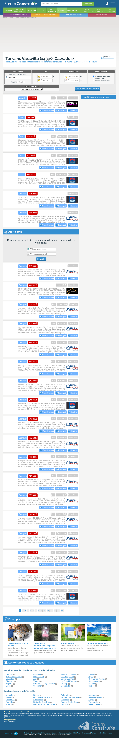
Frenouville (93, 702)
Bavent (9, 697)
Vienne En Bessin (68, 674)
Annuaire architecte (73, 15)
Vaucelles (10, 679)
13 (55, 611)
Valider (41, 259)
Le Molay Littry (67, 677)
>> (62, 611)
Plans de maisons (74, 10)
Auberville (65, 695)
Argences (92, 695)
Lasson (91, 674)
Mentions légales (51, 733)
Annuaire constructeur (17, 15)
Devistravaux (87, 10)
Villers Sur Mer (67, 679)
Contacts (26, 733)
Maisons (37, 674)
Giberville (65, 700)
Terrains (61, 10)
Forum (7, 10)
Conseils (41, 10)
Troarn (9, 704)
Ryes (90, 677)
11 (48, 611)
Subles (91, 686)
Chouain (9, 681)
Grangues (10, 700)
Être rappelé (61, 110)
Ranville (9, 702)
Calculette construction (64, 733)
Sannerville (38, 700)
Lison (8, 686)
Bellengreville (94, 704)
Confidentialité (101, 733)
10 (44, 611)
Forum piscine (101, 15)
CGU (74, 733)
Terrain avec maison (101, 81)
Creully (9, 674)
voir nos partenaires (9, 721)
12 (51, 611)
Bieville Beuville (95, 697)
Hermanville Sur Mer (70, 697)
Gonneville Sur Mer (41, 697)
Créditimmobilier (52, 10)
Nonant (91, 683)
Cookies (109, 733)
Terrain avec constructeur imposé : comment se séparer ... (45, 645)
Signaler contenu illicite (37, 733)
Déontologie (86, 733)
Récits (20, 10)
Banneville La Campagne (44, 704)
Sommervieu (93, 681)
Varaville (9, 695)
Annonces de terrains (97, 643)
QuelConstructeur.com (107, 58)
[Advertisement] (59, 35)
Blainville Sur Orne (41, 702)
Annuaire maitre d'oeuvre (45, 15)
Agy (35, 679)
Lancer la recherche (87, 88)
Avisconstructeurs (98, 10)
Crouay (64, 683)
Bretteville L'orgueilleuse (44, 683)
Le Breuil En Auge (69, 681)
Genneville (65, 686)
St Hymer (37, 686)
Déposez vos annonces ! (98, 97)
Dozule (36, 695)
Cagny (91, 700)
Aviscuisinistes (110, 10)
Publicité (93, 733)
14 (58, 611)
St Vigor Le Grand (14, 677)
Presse (79, 733)
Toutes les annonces (101, 76)
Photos (31, 10)
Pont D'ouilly (38, 677)
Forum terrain (67, 643)
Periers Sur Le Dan (69, 702)
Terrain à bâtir (99, 79)
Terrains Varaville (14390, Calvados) (39, 58)
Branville (64, 704)
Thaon (36, 681)
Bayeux (9, 683)
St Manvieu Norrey (96, 679)
